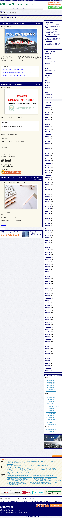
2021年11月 (48, 206)
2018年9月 (48, 295)
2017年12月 (48, 317)
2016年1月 (48, 370)
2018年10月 (48, 293)
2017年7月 (48, 329)
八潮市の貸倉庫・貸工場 (51, 396)
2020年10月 (48, 235)
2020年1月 (48, 257)
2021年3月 (48, 225)
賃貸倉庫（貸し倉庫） (50, 61)
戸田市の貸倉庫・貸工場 (51, 401)
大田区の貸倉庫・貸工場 (51, 391)
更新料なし (9, 474)
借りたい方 (14, 498)
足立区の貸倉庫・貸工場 (51, 380)
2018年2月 (48, 312)
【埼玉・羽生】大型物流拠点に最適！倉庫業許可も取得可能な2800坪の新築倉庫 (53, 40)
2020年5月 (48, 247)
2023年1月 (48, 179)
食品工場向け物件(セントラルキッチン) (16, 461)
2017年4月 (48, 336)
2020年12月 (48, 230)
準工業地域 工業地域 (12, 465)
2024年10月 (48, 129)
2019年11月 (48, 261)
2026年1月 (48, 109)
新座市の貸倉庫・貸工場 (51, 424)
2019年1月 (48, 286)
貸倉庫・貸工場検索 (11, 501)
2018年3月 (48, 310)
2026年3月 (48, 105)
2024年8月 (48, 134)
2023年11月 (48, 155)
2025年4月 (48, 122)
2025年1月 (48, 126)
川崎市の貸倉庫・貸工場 (51, 429)
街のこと (48, 65)
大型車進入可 (10, 469)
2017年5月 (48, 334)
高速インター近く (53, 469)
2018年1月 (48, 315)
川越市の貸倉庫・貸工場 (51, 408)
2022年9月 (48, 187)
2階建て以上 (15, 468)
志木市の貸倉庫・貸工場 (51, 422)
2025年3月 (48, 124)
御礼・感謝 (48, 80)
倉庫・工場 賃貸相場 (50, 90)
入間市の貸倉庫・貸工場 (51, 417)
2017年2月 (48, 341)
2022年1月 (48, 201)
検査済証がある (44, 469)
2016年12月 (48, 346)
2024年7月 (48, 136)
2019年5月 (48, 276)
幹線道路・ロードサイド (22, 467)
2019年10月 (48, 264)
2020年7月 (48, 242)
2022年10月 (48, 184)
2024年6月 (48, 138)
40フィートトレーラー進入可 (21, 469)
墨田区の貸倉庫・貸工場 (51, 385)
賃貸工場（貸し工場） (50, 70)
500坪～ (23, 472)
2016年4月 (48, 363)
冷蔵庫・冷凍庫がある (30, 465)
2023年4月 (48, 172)
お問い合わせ (42, 501)
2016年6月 (48, 358)
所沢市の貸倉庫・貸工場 (51, 410)
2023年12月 (48, 153)
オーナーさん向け (49, 63)
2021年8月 (48, 213)
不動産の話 (11, 182)
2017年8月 (48, 327)
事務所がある (40, 465)
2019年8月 (48, 269)
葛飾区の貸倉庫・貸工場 (51, 387)
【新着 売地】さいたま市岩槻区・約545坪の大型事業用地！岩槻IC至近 (53, 26)
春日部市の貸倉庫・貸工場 (51, 412)
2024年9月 (48, 131)
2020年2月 (48, 254)
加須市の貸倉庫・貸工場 (51, 419)
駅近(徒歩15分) (22, 468)
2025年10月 (48, 112)
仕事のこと (19, 182)
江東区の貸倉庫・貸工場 (51, 383)
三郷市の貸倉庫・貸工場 (51, 397)
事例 (47, 92)
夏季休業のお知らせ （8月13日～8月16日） (11, 84)
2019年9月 (48, 266)
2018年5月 (48, 305)
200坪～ (13, 472)
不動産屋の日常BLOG (4, 11)
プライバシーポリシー (53, 0)
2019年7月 (48, 271)
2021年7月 (48, 216)
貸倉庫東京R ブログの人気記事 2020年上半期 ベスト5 (20, 177)
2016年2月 (48, 368)
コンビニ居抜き (10, 470)
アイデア (48, 87)
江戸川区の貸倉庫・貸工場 (51, 389)
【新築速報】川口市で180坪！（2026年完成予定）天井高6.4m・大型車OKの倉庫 (53, 31)
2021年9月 (48, 211)
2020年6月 (48, 245)
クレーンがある (47, 465)
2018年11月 (48, 290)
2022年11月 (48, 182)
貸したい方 (31, 498)
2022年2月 (48, 199)
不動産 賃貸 (9, 26)
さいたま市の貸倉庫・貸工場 (51, 403)
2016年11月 (48, 348)
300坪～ (18, 472)
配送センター (19, 462)
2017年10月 (48, 322)
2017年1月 (48, 343)
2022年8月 (48, 189)
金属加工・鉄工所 (11, 462)
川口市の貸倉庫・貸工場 (51, 399)
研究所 (24, 462)
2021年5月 (48, 220)
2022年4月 (48, 194)
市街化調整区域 (49, 94)
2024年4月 (48, 143)
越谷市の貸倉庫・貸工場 (51, 413)
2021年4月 (48, 223)
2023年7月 (48, 165)
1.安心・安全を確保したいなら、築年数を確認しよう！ (15, 69)
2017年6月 (48, 331)
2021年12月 (48, 204)
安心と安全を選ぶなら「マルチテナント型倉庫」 (13, 23)
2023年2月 (48, 177)
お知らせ (8, 87)
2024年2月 (48, 148)
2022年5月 (48, 191)
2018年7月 (48, 300)
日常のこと (26, 182)
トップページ (2, 10)
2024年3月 (48, 146)
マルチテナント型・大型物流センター (24, 470)
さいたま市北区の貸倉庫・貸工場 (52, 406)
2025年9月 (48, 114)
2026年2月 (48, 107)
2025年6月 (48, 119)
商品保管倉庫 (10, 464)
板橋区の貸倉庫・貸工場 (51, 382)
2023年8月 (48, 163)
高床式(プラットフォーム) (33, 468)
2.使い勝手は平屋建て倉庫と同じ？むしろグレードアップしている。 (18, 72)
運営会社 (60, 0)
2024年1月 (48, 150)
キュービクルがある (11, 467)
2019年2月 (48, 283)
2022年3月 (48, 196)
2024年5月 (48, 141)
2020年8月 (48, 240)
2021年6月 (48, 218)
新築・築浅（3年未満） (34, 469)
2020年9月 (48, 237)
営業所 (48, 461)
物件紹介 (48, 75)
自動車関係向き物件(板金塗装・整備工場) (35, 461)
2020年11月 (48, 232)
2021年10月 (48, 208)
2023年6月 (48, 167)
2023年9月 (48, 160)
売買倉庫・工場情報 (50, 82)
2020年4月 (48, 249)
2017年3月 (48, 339)
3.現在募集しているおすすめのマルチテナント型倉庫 (14, 75)
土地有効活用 (49, 97)
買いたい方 (22, 498)
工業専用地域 (21, 465)
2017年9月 (48, 324)
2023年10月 (48, 158)
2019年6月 (48, 274)
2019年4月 (48, 278)
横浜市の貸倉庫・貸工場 (51, 431)
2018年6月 (48, 302)
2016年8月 (48, 355)
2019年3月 (48, 281)
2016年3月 (48, 365)
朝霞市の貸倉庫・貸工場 (51, 421)
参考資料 (48, 77)
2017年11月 (48, 319)
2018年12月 (48, 288)
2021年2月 (48, 228)
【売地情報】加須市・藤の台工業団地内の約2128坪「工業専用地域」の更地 (53, 44)
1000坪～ (28, 472)
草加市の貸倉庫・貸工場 (51, 415)
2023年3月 (48, 175)
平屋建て (9, 468)
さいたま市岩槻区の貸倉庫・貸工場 (53, 404)
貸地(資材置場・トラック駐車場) (47, 468)
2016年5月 (48, 360)
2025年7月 (48, 117)
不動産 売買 (49, 73)
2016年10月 (48, 351)
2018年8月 (48, 298)
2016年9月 (48, 353)
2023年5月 (48, 170)
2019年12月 (48, 259)
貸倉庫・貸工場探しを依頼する (22, 501)
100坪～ (8, 472)
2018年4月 (48, 307)
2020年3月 (48, 252)
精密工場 (53, 461)
